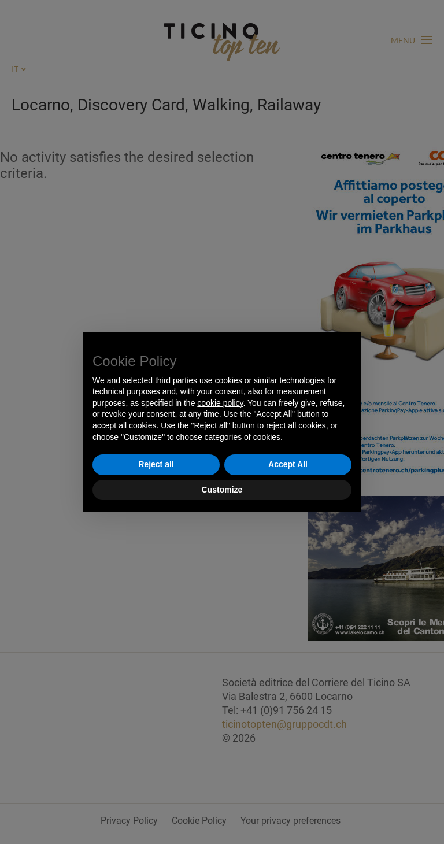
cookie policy (220, 403)
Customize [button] (222, 489)
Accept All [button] (288, 464)
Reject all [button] (155, 464)
